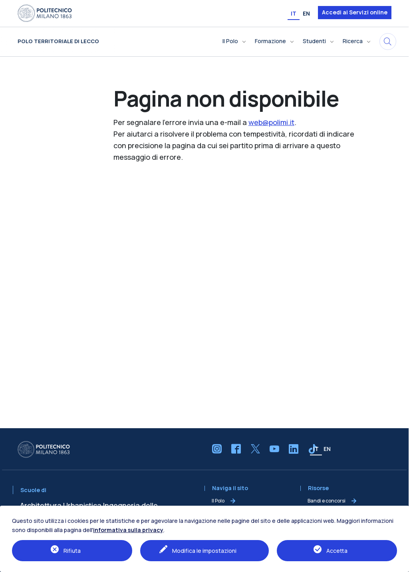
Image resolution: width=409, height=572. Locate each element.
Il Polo (218, 500)
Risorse (318, 488)
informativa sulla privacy (128, 530)
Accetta (336, 550)
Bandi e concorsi (326, 500)
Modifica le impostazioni (204, 550)
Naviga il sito (230, 488)
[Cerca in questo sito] (387, 41)
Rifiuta (72, 550)
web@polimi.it (271, 122)
